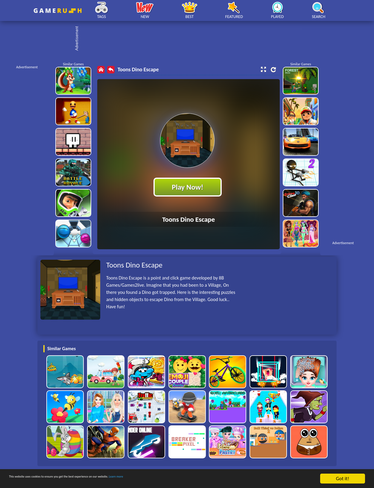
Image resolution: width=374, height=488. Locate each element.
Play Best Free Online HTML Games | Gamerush (57, 11)
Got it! (342, 478)
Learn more (187, 479)
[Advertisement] (190, 38)
